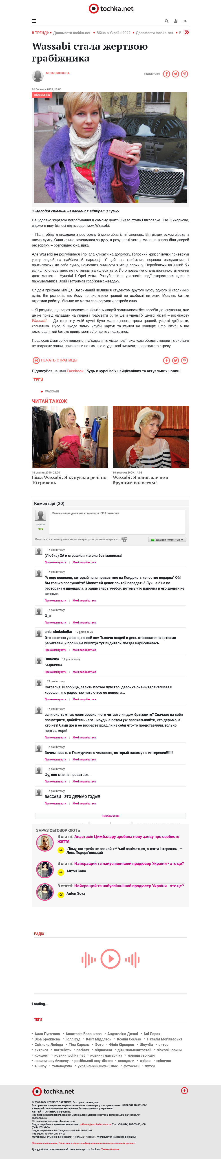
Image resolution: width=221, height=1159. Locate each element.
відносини (103, 1050)
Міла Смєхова (57, 73)
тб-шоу (40, 1066)
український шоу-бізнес (98, 1066)
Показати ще (110, 816)
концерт (42, 1055)
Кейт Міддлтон (98, 1039)
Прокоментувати (55, 562)
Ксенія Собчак (129, 1039)
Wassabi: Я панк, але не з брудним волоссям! (140, 480)
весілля (82, 1050)
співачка (163, 1061)
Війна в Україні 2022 (113, 33)
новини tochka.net (69, 1055)
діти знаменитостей (134, 1050)
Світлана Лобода (49, 1044)
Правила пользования (44, 1143)
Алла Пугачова (47, 1034)
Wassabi (39, 321)
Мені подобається (84, 562)
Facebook (75, 371)
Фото (99, 1044)
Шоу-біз (146, 1044)
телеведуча (62, 1066)
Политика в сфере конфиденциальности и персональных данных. (97, 1143)
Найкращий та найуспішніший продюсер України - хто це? (129, 863)
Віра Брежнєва (47, 1039)
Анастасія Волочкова (84, 1034)
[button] (175, 21)
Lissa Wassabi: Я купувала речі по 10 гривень (69, 480)
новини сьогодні (141, 1055)
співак (145, 1061)
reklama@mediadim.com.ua (95, 1124)
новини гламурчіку (106, 1055)
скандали (126, 1061)
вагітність (62, 1050)
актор (163, 1044)
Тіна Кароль (79, 1044)
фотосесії (131, 1066)
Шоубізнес (42, 95)
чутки (150, 1066)
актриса (41, 1050)
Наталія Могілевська (165, 1039)
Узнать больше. (110, 1149)
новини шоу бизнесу (52, 1061)
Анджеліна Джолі (122, 1034)
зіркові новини (169, 1050)
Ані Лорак (152, 1034)
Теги (38, 1020)
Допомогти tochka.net (72, 33)
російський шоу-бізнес (93, 1061)
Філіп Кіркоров (121, 1044)
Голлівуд (73, 1039)
